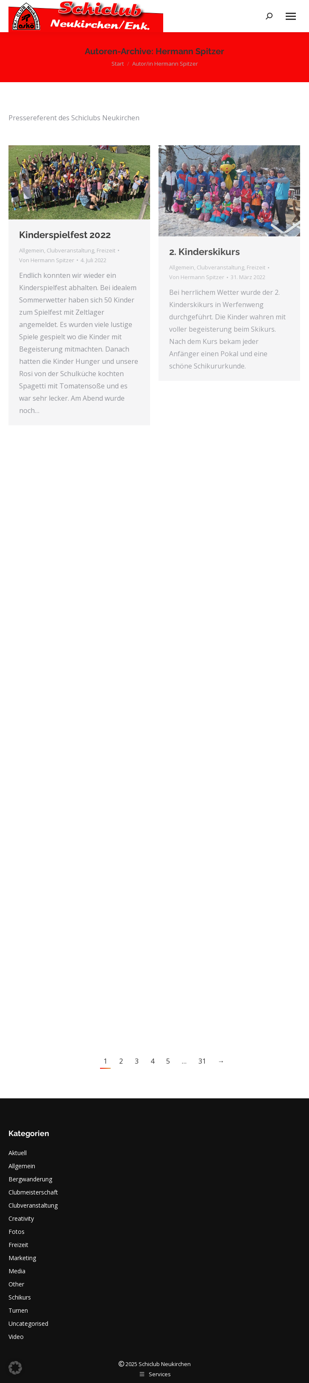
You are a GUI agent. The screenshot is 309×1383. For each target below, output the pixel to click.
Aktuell (17, 1153)
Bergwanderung (30, 1179)
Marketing (22, 1258)
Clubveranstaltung (70, 250)
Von (46, 260)
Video (16, 1337)
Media (16, 1271)
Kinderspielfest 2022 (65, 234)
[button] (15, 1368)
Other (16, 1284)
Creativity (21, 1218)
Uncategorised (28, 1323)
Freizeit (106, 250)
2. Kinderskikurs (204, 251)
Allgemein (31, 250)
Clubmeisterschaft (33, 1192)
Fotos (16, 1232)
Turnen (18, 1310)
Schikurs (19, 1297)
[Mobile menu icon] (291, 16)
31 (202, 1061)
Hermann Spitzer (190, 51)
